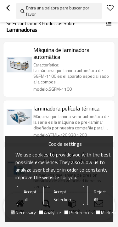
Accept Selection (62, 195)
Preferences (78, 212)
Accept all (30, 195)
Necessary (23, 212)
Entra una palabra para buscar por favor (57, 10)
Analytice (50, 212)
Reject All (100, 195)
